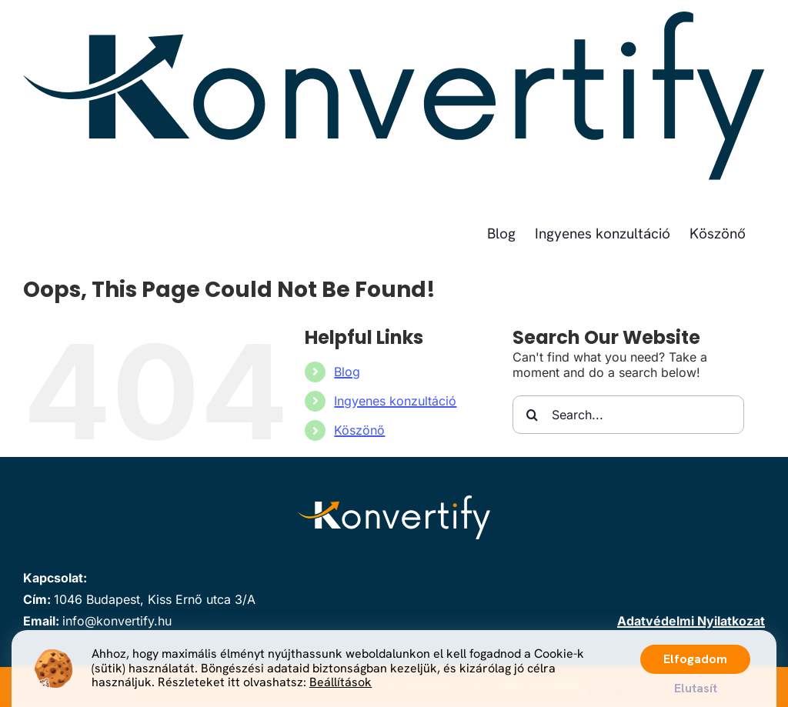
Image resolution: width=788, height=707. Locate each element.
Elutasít (695, 688)
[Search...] (628, 414)
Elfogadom (695, 659)
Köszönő (359, 430)
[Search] (532, 414)
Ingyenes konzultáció (395, 401)
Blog (347, 371)
